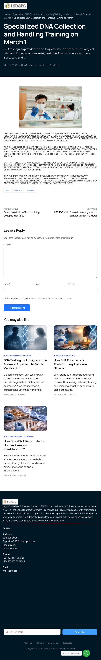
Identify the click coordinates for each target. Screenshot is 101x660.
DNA (7, 190)
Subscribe (80, 632)
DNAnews (30, 436)
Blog (6, 355)
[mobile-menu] (94, 6)
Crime (61, 355)
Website (71, 284)
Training (30, 190)
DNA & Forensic (29, 65)
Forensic (18, 190)
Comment (8, 244)
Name (7, 284)
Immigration (26, 355)
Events (41, 65)
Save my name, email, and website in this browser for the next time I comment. (39, 298)
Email (38, 284)
